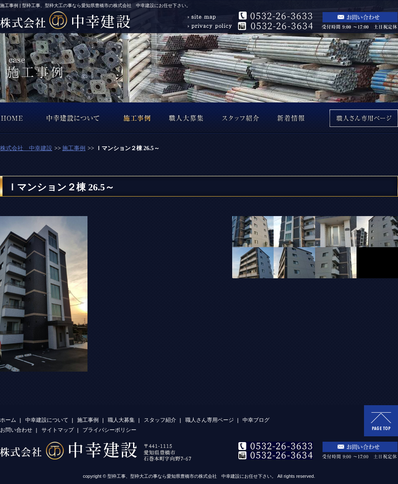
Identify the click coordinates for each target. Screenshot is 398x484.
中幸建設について (46, 420)
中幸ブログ (256, 420)
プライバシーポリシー (109, 430)
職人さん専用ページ (209, 420)
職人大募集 (121, 420)
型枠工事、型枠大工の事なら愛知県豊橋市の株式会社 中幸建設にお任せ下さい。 (191, 476)
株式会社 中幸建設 (26, 148)
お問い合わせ (16, 430)
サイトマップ (57, 430)
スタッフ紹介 (160, 420)
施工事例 (73, 148)
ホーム (8, 420)
